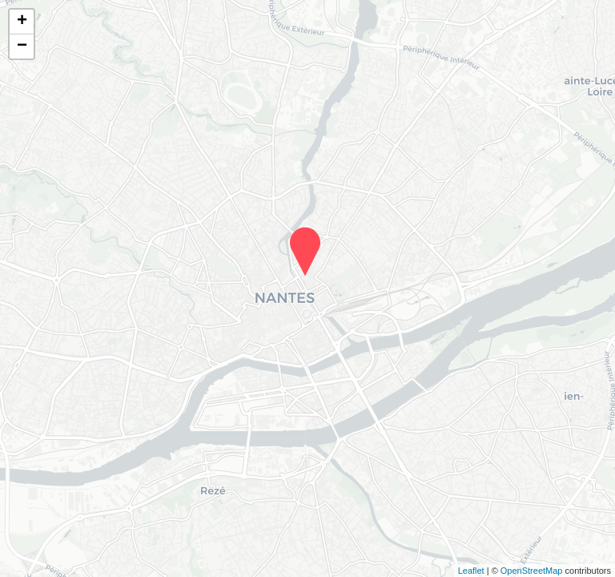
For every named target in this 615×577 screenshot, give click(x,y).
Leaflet (471, 570)
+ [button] (22, 22)
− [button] (22, 46)
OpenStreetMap (531, 570)
